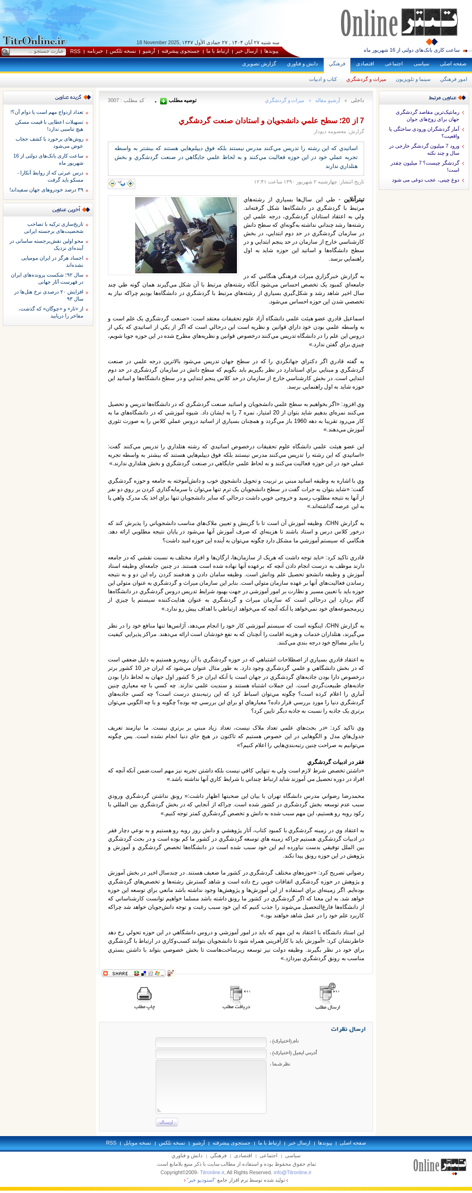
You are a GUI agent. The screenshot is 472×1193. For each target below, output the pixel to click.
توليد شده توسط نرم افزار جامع (236, 1180)
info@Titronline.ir (292, 1172)
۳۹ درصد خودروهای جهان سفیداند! (46, 189)
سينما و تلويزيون (413, 79)
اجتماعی (394, 63)
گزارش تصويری (259, 63)
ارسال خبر (247, 51)
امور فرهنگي (453, 79)
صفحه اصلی (453, 63)
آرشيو (149, 51)
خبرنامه (95, 51)
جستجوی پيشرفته (181, 51)
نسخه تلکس (123, 51)
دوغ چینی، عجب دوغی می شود (425, 180)
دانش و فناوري (302, 63)
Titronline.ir (212, 1172)
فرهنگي (337, 63)
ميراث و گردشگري (366, 79)
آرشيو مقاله (327, 100)
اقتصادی (365, 63)
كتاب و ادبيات (323, 79)
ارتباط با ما (217, 51)
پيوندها (271, 51)
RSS (75, 51)
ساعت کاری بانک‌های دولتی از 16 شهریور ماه (412, 50)
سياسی (421, 63)
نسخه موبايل (137, 1142)
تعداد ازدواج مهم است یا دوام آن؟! (46, 112)
